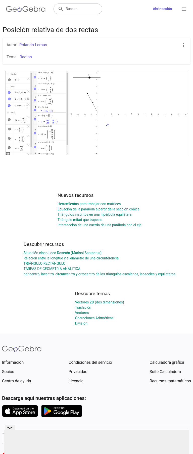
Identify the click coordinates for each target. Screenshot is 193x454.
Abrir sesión (162, 9)
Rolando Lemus (33, 44)
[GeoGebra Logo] (25, 9)
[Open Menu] (184, 9)
